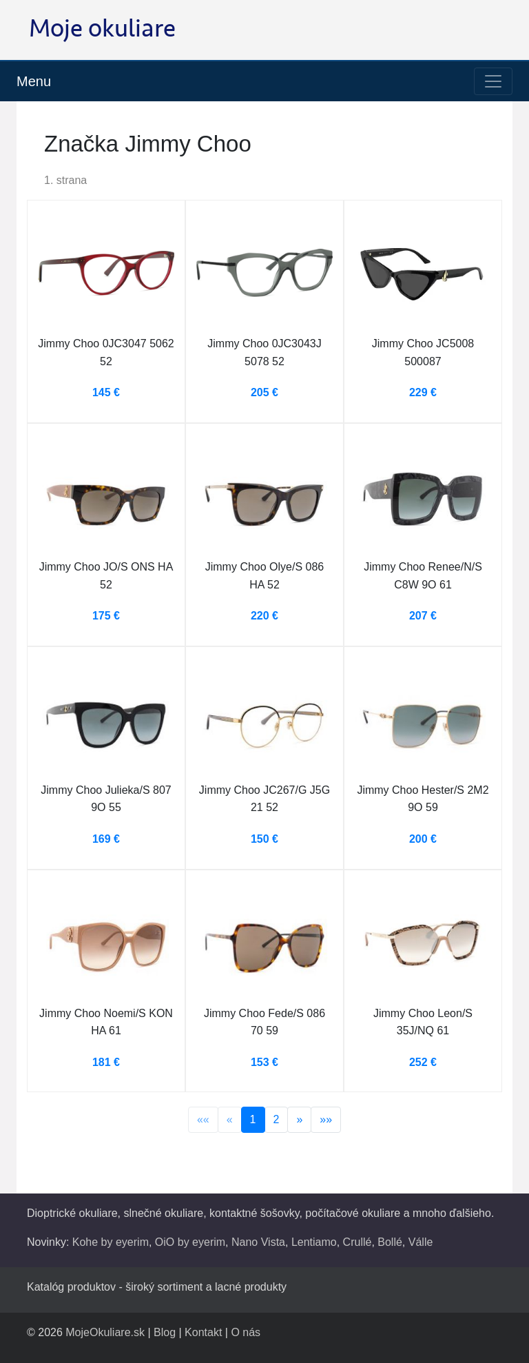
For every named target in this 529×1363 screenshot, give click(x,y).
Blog (165, 1332)
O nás (245, 1332)
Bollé (389, 1242)
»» (326, 1119)
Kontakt (203, 1332)
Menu (34, 81)
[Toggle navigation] (493, 81)
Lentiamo (314, 1242)
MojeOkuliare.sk (105, 1332)
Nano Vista (258, 1242)
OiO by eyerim (190, 1242)
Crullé (357, 1242)
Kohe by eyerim (110, 1242)
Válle (420, 1242)
